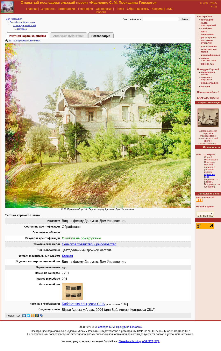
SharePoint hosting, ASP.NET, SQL (139, 341)
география (207, 19)
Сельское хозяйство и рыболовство (89, 244)
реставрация (208, 37)
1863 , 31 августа (205, 154)
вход (214, 6)
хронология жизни (208, 73)
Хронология (104, 8)
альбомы (206, 28)
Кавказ (67, 256)
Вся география (14, 19)
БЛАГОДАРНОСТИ (208, 98)
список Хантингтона (208, 59)
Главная (31, 8)
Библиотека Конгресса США (83, 304)
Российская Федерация (22, 22)
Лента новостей (205, 197)
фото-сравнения (207, 32)
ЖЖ (169, 8)
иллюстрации (209, 46)
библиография (210, 83)
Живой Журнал (205, 206)
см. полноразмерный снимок (22, 40)
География (85, 8)
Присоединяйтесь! (208, 92)
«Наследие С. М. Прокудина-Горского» (118, 326)
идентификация (210, 55)
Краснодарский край (24, 25)
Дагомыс (22, 29)
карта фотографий (208, 24)
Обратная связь (138, 8)
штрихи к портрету (206, 78)
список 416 (207, 64)
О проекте (48, 8)
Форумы (157, 8)
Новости (100, 12)
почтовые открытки (207, 41)
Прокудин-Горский (208, 69)
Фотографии (66, 8)
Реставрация (100, 36)
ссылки (205, 86)
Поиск (119, 8)
